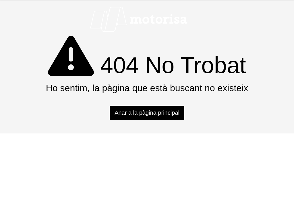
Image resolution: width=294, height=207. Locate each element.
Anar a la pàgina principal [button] (147, 113)
